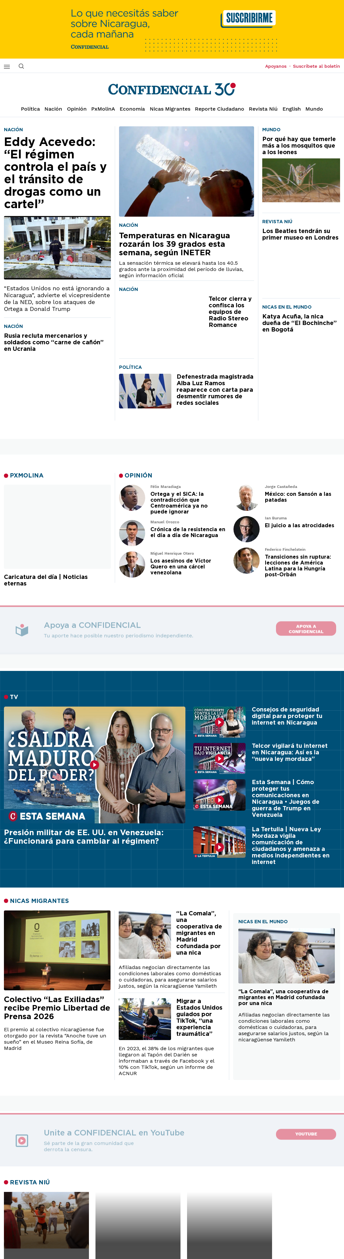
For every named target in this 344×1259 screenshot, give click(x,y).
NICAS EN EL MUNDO (263, 922)
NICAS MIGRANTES (39, 901)
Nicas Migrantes (170, 109)
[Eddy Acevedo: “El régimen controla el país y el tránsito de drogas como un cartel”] (57, 207)
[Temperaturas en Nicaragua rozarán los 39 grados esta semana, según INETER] (186, 171)
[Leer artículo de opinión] (132, 498)
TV (14, 697)
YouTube (306, 1134)
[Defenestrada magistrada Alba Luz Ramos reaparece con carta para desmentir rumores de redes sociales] (145, 391)
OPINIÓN (138, 476)
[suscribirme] (172, 29)
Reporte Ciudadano (219, 109)
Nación (53, 109)
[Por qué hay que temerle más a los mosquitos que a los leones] (301, 169)
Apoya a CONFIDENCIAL (306, 627)
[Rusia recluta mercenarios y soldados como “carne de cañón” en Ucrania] (57, 374)
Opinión (77, 109)
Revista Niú (263, 109)
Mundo (314, 109)
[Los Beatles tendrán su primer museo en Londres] (301, 258)
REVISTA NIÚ (30, 1183)
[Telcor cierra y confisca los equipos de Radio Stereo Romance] (161, 324)
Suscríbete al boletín (316, 66)
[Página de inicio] (172, 89)
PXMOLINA (26, 476)
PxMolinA (103, 109)
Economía (132, 109)
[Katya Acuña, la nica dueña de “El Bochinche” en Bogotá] (301, 351)
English (292, 109)
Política (30, 109)
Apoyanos (277, 66)
